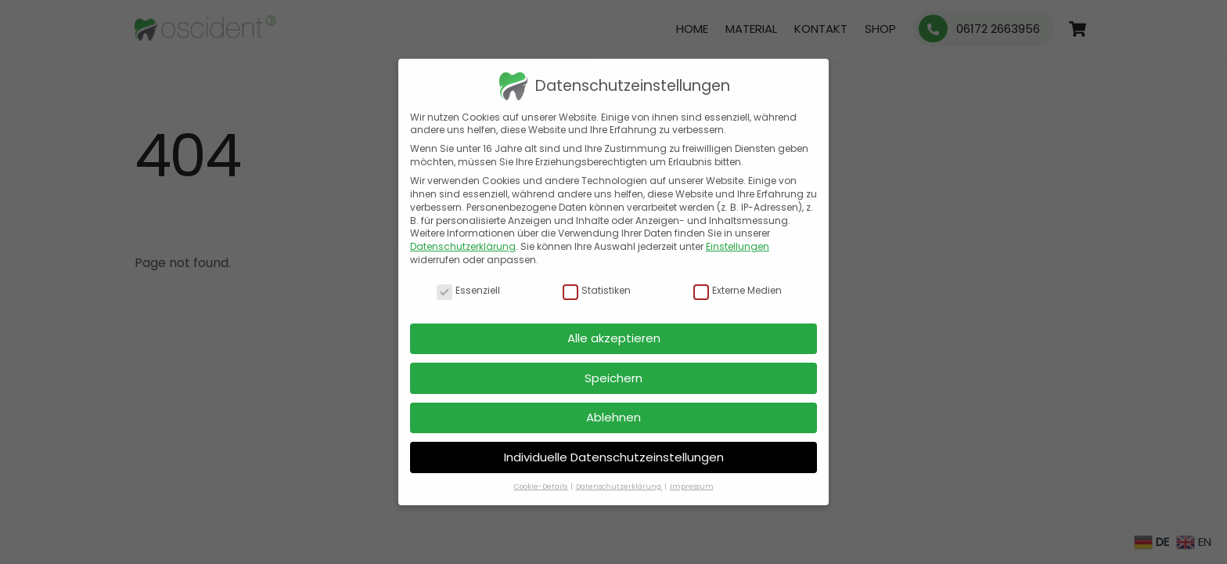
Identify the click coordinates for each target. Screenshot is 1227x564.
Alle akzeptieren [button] (613, 338)
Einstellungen (737, 246)
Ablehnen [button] (613, 417)
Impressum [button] (692, 486)
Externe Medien (737, 291)
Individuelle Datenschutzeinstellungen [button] (614, 457)
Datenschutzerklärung (463, 246)
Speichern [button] (613, 378)
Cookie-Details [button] (541, 486)
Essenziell (468, 291)
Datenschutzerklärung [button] (619, 486)
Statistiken (597, 291)
